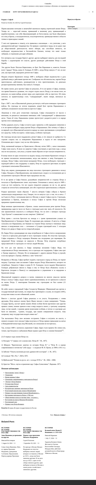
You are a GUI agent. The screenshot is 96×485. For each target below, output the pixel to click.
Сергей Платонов (25, 23)
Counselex (48, 3)
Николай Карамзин (51, 435)
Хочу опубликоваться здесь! (25, 12)
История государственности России (25, 408)
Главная (6, 12)
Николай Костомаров (8, 440)
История (10, 408)
